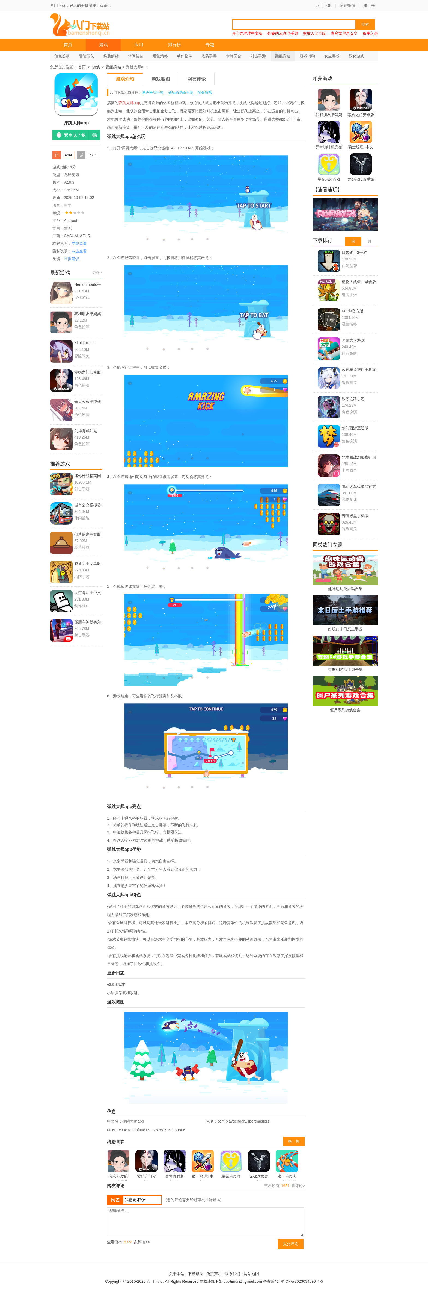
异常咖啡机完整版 (175, 1165)
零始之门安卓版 (146, 1165)
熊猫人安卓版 (314, 33)
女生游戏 (332, 56)
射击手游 (258, 56)
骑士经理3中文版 (203, 1165)
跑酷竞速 (282, 56)
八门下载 (323, 5)
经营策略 (160, 56)
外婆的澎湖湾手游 (283, 33)
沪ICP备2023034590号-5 (302, 1281)
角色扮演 (347, 5)
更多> (97, 272)
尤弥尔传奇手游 (259, 1165)
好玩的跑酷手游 (180, 92)
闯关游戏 (205, 92)
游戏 (103, 44)
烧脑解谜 (111, 56)
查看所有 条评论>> (128, 1242)
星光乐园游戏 (231, 1165)
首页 (68, 44)
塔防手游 (209, 56)
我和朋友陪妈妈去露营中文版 (118, 1165)
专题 (210, 44)
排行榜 (369, 5)
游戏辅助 (307, 56)
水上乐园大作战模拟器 (287, 1165)
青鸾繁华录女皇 (344, 33)
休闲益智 (135, 56)
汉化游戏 (356, 56)
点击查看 (79, 251)
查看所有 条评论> (284, 1186)
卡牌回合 (233, 56)
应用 (139, 44)
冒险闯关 (86, 56)
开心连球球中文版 (247, 33)
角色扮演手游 (153, 92)
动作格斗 (184, 56)
